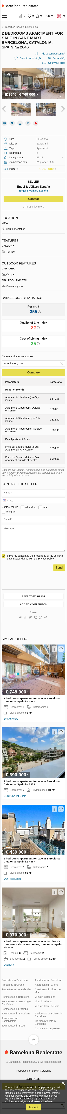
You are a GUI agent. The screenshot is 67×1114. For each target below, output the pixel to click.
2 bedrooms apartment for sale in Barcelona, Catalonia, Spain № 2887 (32, 700)
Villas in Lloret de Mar (47, 1006)
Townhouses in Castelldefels (10, 1019)
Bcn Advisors (11, 718)
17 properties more (33, 206)
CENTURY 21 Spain (15, 795)
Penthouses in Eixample (15, 1008)
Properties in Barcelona (15, 980)
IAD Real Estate (12, 878)
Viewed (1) (59, 58)
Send (59, 567)
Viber (45, 507)
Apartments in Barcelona (48, 980)
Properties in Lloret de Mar (16, 989)
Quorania (9, 964)
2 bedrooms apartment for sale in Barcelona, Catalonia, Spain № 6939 (32, 783)
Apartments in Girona (46, 984)
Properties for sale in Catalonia (33, 1070)
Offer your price (56, 62)
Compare (33, 372)
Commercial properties (47, 1028)
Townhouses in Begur (14, 1025)
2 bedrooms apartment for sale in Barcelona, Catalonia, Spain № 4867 (32, 860)
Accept (33, 1107)
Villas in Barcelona (45, 996)
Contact (33, 198)
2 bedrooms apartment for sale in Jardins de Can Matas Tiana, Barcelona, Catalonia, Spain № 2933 (32, 944)
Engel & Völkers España (33, 190)
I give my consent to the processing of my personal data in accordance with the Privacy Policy (35, 557)
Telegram (11, 511)
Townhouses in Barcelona (16, 1013)
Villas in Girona (43, 1001)
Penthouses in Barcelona (15, 996)
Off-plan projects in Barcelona (45, 1022)
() (53, 53)
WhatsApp (30, 507)
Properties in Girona (13, 984)
